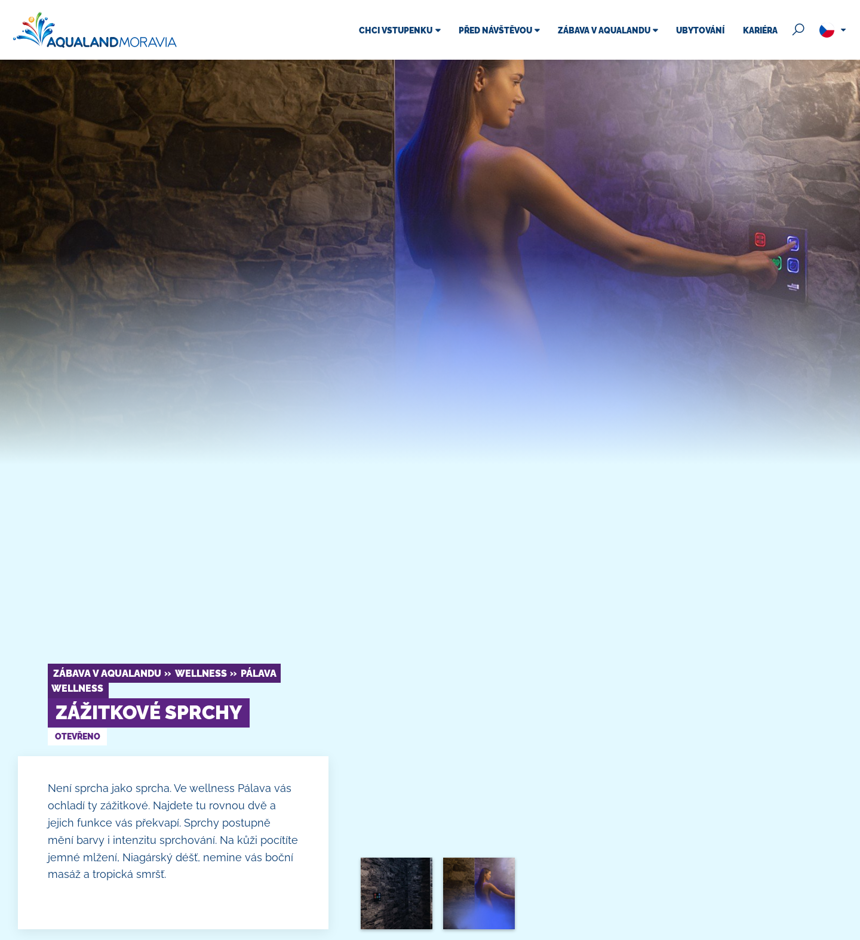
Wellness (201, 673)
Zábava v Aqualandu (107, 673)
